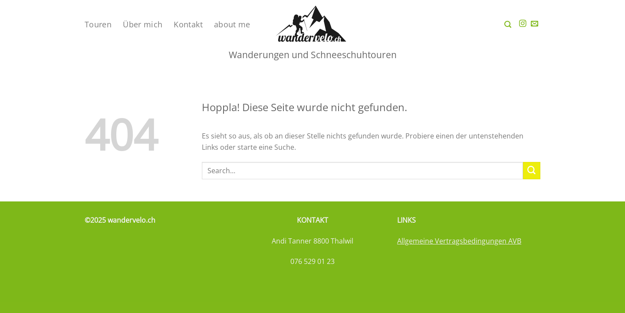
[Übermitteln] (531, 170)
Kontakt (188, 24)
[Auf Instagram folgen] (522, 24)
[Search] (507, 24)
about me (232, 24)
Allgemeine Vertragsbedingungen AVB (459, 241)
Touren (98, 24)
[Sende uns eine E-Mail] (534, 24)
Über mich (142, 24)
